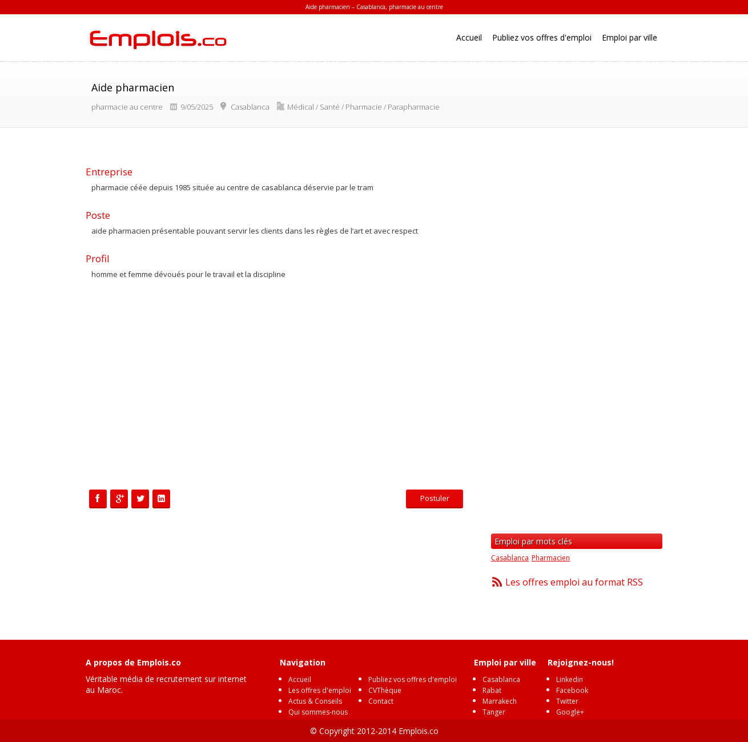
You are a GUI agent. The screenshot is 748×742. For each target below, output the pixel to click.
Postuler (434, 498)
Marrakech (499, 701)
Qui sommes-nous (318, 712)
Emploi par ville (629, 37)
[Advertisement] (277, 387)
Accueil (469, 37)
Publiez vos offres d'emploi (542, 37)
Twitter (567, 701)
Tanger (493, 712)
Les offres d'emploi (319, 690)
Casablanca (510, 558)
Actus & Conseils (315, 701)
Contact (380, 701)
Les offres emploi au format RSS (574, 582)
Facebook (572, 690)
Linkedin (569, 679)
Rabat (491, 690)
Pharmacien (551, 558)
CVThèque (384, 690)
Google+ (570, 712)
